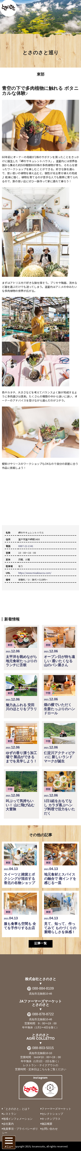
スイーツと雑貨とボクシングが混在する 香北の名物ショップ (20, 864)
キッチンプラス (51, 1118)
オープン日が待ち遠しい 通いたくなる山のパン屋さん (59, 647)
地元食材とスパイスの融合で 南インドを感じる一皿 (60, 864)
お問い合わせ (50, 1128)
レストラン (9, 1113)
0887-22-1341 (25, 546)
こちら (43, 1069)
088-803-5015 (43, 1048)
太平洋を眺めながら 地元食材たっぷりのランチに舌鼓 (21, 647)
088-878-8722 (43, 1014)
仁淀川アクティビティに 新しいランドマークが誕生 (59, 743)
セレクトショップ (52, 1113)
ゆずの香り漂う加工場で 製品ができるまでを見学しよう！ (21, 743)
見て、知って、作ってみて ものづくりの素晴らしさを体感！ (60, 913)
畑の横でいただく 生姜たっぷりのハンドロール (59, 695)
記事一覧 (40, 943)
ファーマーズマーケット (56, 1108)
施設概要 (47, 1123)
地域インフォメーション (18, 1118)
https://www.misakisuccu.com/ (34, 572)
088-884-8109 (43, 988)
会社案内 (8, 1123)
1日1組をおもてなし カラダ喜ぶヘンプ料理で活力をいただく (59, 793)
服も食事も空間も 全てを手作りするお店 (20, 911)
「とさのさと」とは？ (16, 1108)
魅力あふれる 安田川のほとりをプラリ (21, 693)
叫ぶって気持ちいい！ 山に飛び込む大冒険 (21, 791)
